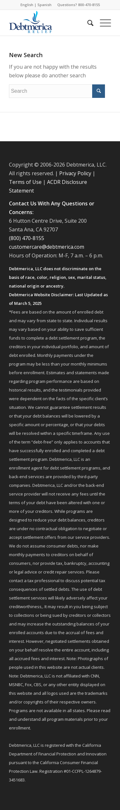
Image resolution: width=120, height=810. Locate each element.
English (26, 4)
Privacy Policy (75, 173)
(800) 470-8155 (26, 238)
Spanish (44, 4)
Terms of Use (25, 181)
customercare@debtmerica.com (46, 246)
